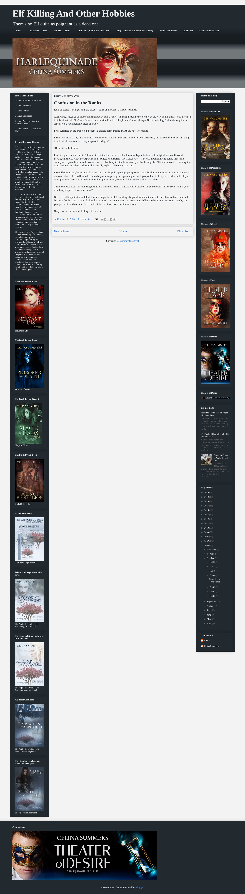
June (209, 615)
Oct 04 (213, 591)
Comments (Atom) (129, 241)
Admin (207, 640)
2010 (206, 528)
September (212, 601)
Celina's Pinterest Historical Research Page (27, 122)
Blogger (140, 887)
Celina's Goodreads (23, 116)
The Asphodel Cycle (37, 30)
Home (19, 30)
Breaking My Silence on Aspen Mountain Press (214, 414)
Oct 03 (213, 596)
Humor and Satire (168, 30)
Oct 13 (213, 566)
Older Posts (184, 231)
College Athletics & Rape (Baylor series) (134, 30)
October (211, 558)
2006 (206, 545)
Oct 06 (213, 575)
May (209, 619)
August (210, 606)
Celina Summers (211, 646)
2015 (206, 514)
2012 (206, 519)
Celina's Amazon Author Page (28, 100)
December (211, 549)
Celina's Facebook (23, 105)
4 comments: (84, 219)
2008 (206, 536)
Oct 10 (213, 571)
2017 (206, 506)
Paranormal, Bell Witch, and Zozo (93, 30)
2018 (206, 501)
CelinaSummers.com (209, 30)
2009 (206, 532)
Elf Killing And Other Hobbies (73, 13)
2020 (206, 492)
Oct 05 (213, 587)
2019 (206, 497)
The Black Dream (62, 30)
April (209, 623)
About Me (188, 30)
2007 (206, 541)
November (212, 554)
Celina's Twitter (22, 111)
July (209, 610)
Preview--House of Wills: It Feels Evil (221, 458)
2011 (206, 523)
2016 (206, 510)
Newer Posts (61, 231)
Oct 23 (213, 562)
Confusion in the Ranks (77, 102)
